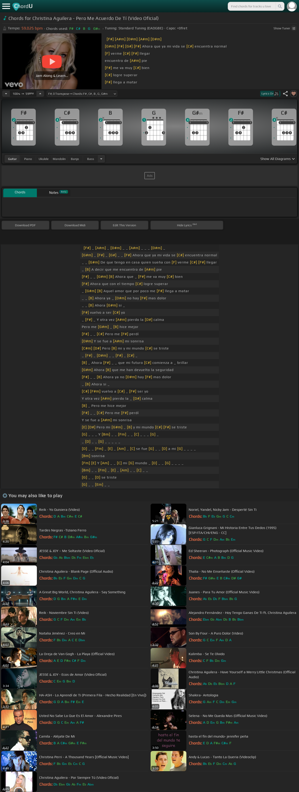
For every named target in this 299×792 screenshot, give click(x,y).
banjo (75, 159)
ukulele (43, 159)
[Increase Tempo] (40, 94)
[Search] (280, 6)
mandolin (59, 159)
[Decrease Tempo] (6, 94)
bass (90, 159)
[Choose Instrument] (101, 158)
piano (28, 159)
